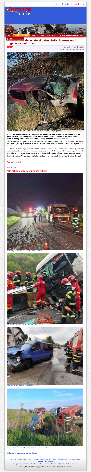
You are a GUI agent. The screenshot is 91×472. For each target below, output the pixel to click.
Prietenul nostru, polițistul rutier (43, 36)
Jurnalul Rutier (12, 167)
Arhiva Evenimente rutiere (22, 453)
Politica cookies (72, 464)
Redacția (65, 4)
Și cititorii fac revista (15, 39)
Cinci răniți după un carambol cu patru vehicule (23, 386)
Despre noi (55, 4)
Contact (74, 4)
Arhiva (82, 4)
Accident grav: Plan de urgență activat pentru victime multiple (27, 447)
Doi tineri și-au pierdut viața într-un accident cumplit (24, 251)
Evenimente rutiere (21, 36)
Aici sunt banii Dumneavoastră (70, 36)
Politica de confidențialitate (55, 464)
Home (9, 36)
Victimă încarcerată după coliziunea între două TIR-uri (25, 324)
